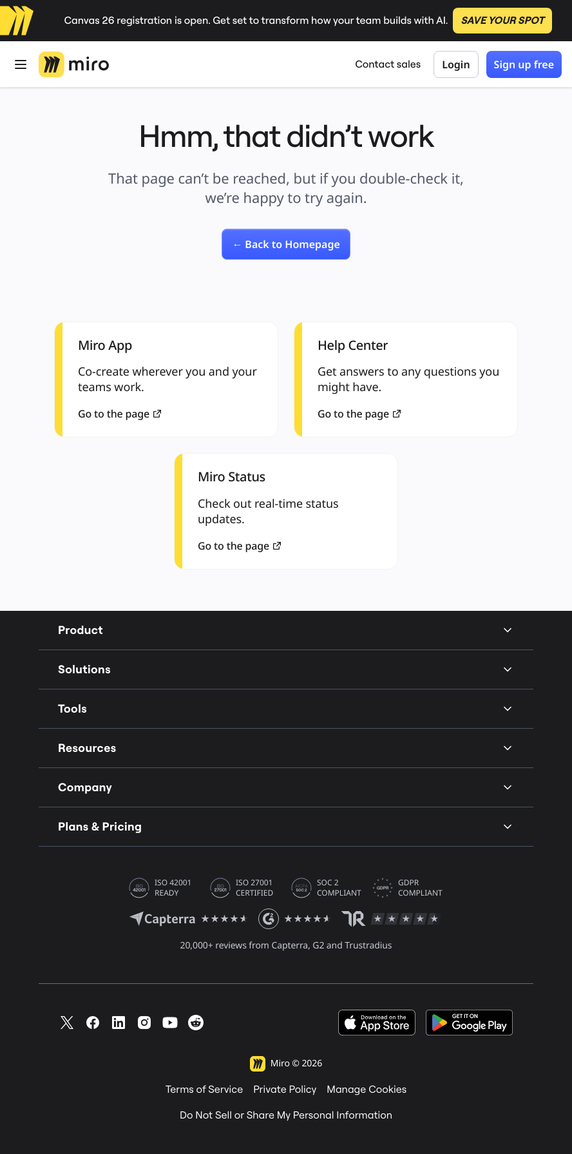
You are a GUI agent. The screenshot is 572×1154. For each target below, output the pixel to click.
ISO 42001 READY (173, 888)
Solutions (286, 669)
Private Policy (284, 1089)
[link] (286, 244)
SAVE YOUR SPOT (502, 20)
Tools (286, 708)
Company (286, 787)
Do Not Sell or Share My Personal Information (286, 1115)
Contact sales (388, 64)
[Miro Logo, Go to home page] (74, 64)
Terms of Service (204, 1089)
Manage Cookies (366, 1089)
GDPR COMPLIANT (420, 888)
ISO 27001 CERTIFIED (254, 888)
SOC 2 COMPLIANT (339, 888)
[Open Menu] (20, 64)
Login (456, 64)
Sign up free (524, 64)
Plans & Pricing (286, 826)
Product (286, 629)
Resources (286, 747)
